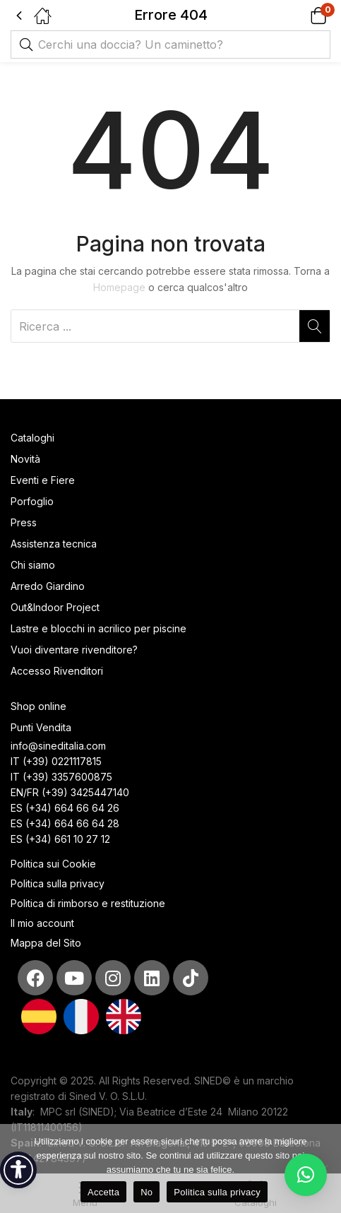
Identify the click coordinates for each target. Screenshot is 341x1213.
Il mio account (42, 923)
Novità (25, 459)
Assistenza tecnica (54, 544)
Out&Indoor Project (55, 607)
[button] (300, 15)
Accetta (103, 1192)
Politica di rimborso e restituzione (88, 903)
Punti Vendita (41, 727)
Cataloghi (32, 438)
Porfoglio (32, 501)
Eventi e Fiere (43, 480)
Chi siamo (33, 565)
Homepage (119, 287)
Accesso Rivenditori (57, 671)
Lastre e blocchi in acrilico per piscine (98, 628)
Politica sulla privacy (57, 883)
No (146, 1192)
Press (24, 522)
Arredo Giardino (48, 586)
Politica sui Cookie (53, 864)
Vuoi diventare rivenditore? (74, 650)
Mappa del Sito (47, 943)
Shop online (38, 706)
